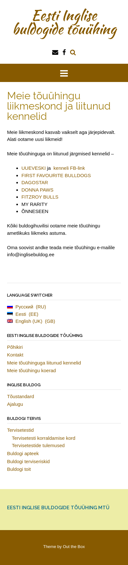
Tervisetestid (20, 430)
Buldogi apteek (23, 453)
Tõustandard (20, 396)
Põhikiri (15, 347)
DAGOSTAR (34, 182)
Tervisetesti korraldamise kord (43, 438)
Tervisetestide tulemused (38, 445)
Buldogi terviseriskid (28, 461)
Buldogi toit (19, 469)
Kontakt (15, 354)
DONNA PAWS (37, 189)
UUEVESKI (33, 168)
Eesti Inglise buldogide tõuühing (64, 22)
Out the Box (74, 546)
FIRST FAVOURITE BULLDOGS (56, 175)
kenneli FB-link (69, 168)
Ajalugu (15, 404)
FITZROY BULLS (40, 197)
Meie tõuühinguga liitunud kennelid (44, 362)
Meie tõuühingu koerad (31, 370)
